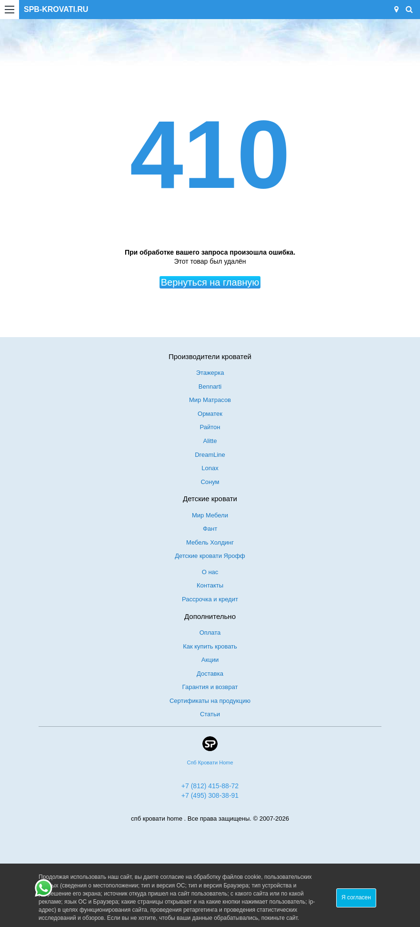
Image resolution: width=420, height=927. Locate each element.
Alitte (210, 440)
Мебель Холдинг (210, 542)
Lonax (209, 468)
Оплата (210, 632)
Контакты (210, 585)
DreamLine (210, 454)
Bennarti (210, 386)
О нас (210, 572)
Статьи (210, 714)
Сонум (209, 481)
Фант (210, 528)
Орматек (210, 413)
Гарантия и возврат (210, 686)
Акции (210, 659)
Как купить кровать (210, 646)
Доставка (210, 673)
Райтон (210, 427)
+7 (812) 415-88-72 (210, 786)
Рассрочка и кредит (210, 599)
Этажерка (210, 372)
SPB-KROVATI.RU (56, 9)
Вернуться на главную (210, 282)
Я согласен (356, 897)
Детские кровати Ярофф (210, 555)
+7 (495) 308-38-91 (210, 795)
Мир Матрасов (210, 399)
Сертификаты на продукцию (210, 700)
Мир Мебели (210, 515)
